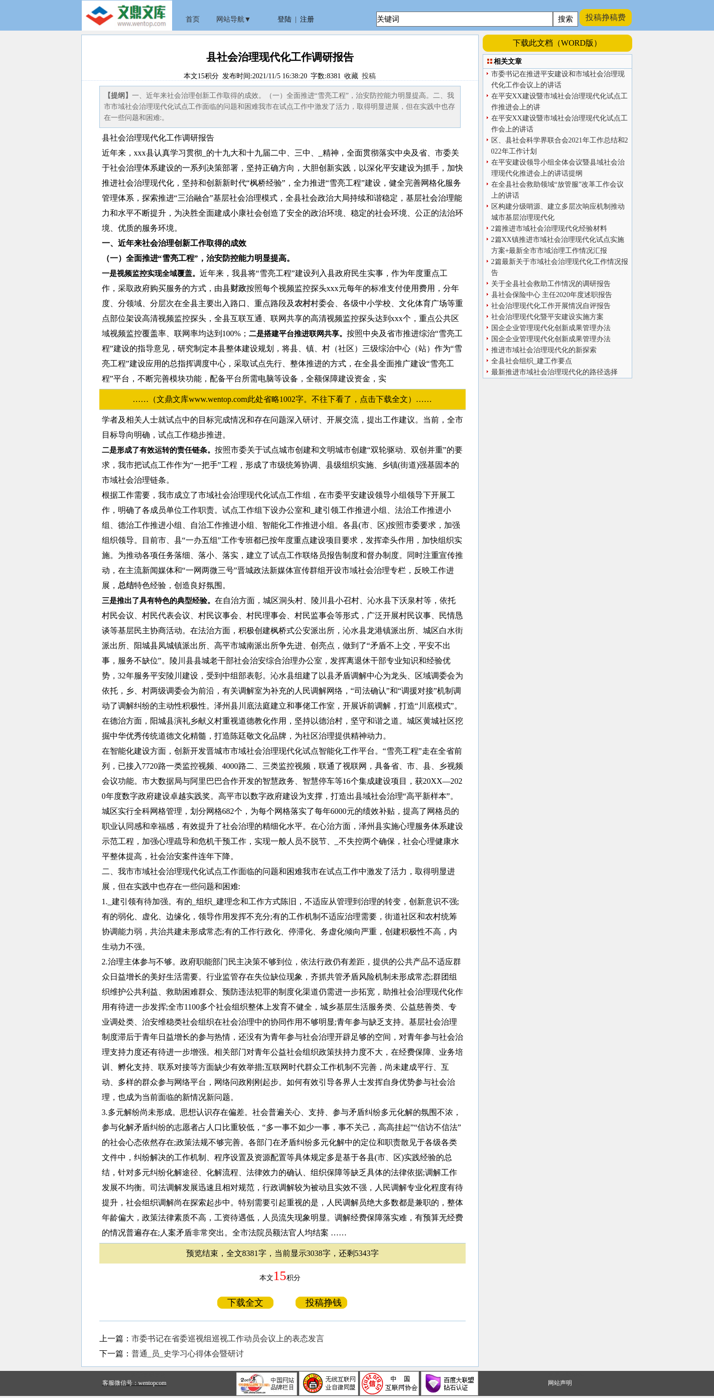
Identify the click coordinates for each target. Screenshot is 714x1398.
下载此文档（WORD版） (557, 43)
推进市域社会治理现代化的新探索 (544, 350)
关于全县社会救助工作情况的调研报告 (551, 284)
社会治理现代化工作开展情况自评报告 (551, 306)
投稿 (369, 76)
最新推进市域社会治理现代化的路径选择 (554, 372)
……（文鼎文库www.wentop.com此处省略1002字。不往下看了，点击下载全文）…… (286, 399)
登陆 (284, 19)
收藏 (351, 76)
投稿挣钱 (321, 1303)
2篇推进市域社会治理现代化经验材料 (549, 228)
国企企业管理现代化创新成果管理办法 (551, 328)
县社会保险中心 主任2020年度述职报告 (552, 295)
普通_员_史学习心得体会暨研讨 (187, 1353)
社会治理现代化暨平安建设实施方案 (547, 317)
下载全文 (245, 1303)
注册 (307, 19)
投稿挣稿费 (606, 17)
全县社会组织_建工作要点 (531, 361)
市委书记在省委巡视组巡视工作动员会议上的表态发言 (227, 1338)
